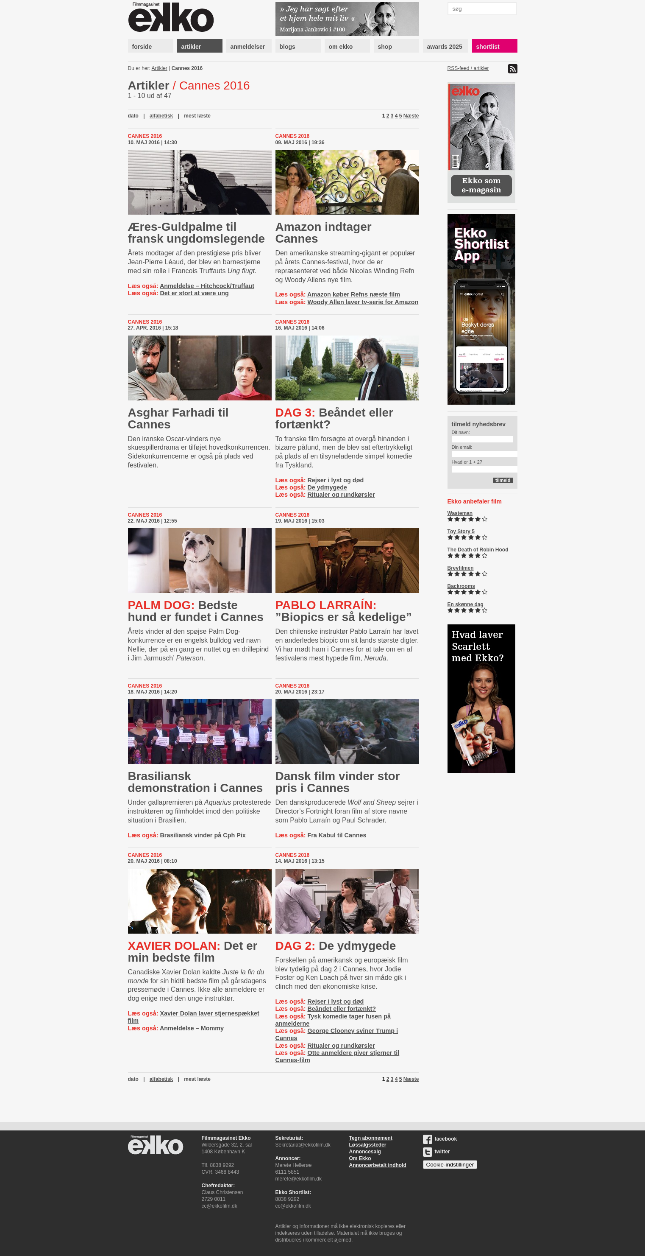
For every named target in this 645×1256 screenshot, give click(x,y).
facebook (440, 1139)
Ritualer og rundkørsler (341, 494)
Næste (411, 116)
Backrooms (461, 586)
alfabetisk (161, 116)
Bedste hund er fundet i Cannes (196, 611)
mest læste (197, 116)
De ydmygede (327, 487)
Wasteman (460, 513)
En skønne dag (466, 604)
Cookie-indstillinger (450, 1164)
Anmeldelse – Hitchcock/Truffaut (207, 286)
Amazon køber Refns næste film (353, 294)
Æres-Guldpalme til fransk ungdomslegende (196, 232)
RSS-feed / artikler (468, 68)
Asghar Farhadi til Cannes (178, 418)
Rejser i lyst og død (335, 480)
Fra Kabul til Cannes (336, 835)
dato (133, 116)
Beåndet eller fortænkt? (334, 418)
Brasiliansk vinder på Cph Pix (202, 835)
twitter (436, 1151)
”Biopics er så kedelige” (343, 611)
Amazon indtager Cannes (323, 232)
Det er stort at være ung (194, 293)
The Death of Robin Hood (478, 550)
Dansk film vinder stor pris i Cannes (337, 781)
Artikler (159, 68)
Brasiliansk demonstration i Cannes (195, 781)
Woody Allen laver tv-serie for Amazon (362, 302)
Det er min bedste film (193, 951)
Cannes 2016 (187, 68)
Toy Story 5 (461, 531)
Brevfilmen (461, 568)
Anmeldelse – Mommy (192, 1028)
